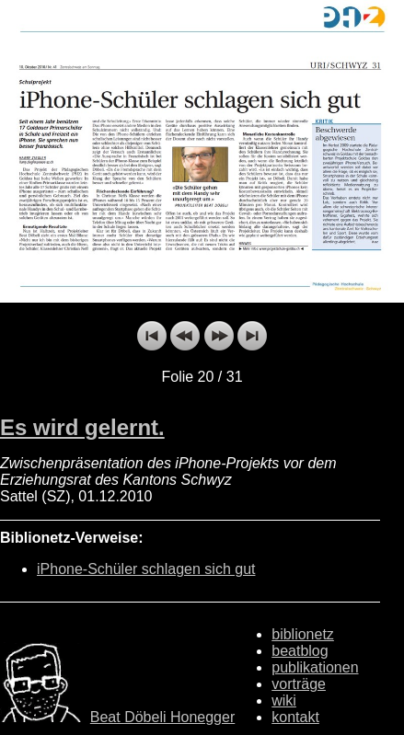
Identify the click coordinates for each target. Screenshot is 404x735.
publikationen (314, 667)
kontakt (295, 717)
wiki (283, 700)
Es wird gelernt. (82, 427)
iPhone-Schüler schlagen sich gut (146, 569)
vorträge (298, 684)
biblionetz (302, 634)
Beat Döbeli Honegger (162, 717)
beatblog (299, 651)
